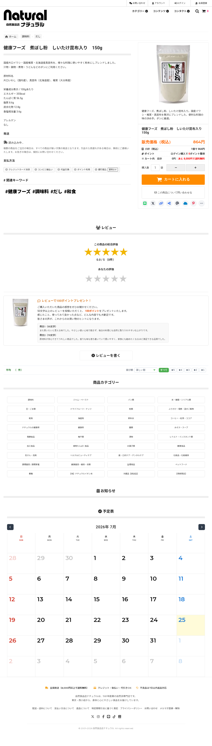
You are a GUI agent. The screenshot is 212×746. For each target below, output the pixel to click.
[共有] (169, 203)
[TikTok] (114, 723)
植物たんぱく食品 (81, 450)
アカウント (158, 3)
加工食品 (31, 450)
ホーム (11, 36)
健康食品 (181, 450)
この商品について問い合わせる (173, 192)
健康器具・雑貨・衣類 (81, 470)
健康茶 (81, 430)
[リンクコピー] (161, 203)
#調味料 (40, 191)
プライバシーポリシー (131, 715)
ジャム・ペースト (81, 400)
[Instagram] (98, 723)
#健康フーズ (18, 191)
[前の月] (10, 534)
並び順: (129, 370)
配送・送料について (42, 715)
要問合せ (113, 170)
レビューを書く (106, 355)
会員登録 (201, 3)
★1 (202, 370)
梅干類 (81, 440)
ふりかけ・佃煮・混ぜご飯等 (181, 410)
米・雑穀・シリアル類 (181, 400)
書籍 (30, 480)
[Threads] (177, 203)
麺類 (131, 430)
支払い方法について (64, 715)
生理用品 (131, 470)
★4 (180, 370)
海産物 (81, 420)
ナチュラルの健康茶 (31, 430)
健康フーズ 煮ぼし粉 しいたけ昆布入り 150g (173, 130)
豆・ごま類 (31, 410)
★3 (187, 370)
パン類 (131, 400)
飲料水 (131, 420)
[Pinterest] (193, 203)
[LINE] (145, 203)
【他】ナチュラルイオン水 (81, 480)
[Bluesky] (185, 203)
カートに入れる (173, 179)
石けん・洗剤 (30, 460)
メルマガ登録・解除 (170, 715)
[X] (153, 203)
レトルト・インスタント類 (181, 440)
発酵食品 (31, 440)
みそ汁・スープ (181, 430)
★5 (173, 370)
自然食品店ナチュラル (103, 735)
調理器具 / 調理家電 (31, 470)
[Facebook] (103, 723)
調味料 (25, 36)
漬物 (131, 440)
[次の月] (201, 534)
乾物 (30, 420)
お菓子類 (131, 450)
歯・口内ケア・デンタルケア (131, 460)
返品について (83, 715)
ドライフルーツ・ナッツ (80, 410)
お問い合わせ (137, 3)
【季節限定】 (181, 480)
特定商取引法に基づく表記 (105, 715)
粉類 (131, 410)
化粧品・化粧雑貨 (181, 460)
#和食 (70, 191)
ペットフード (181, 470)
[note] (119, 723)
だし (38, 36)
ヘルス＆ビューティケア (80, 460)
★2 (195, 370)
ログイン (180, 3)
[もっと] (201, 203)
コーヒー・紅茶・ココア (181, 420)
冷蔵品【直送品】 (131, 480)
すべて (163, 370)
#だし (56, 191)
